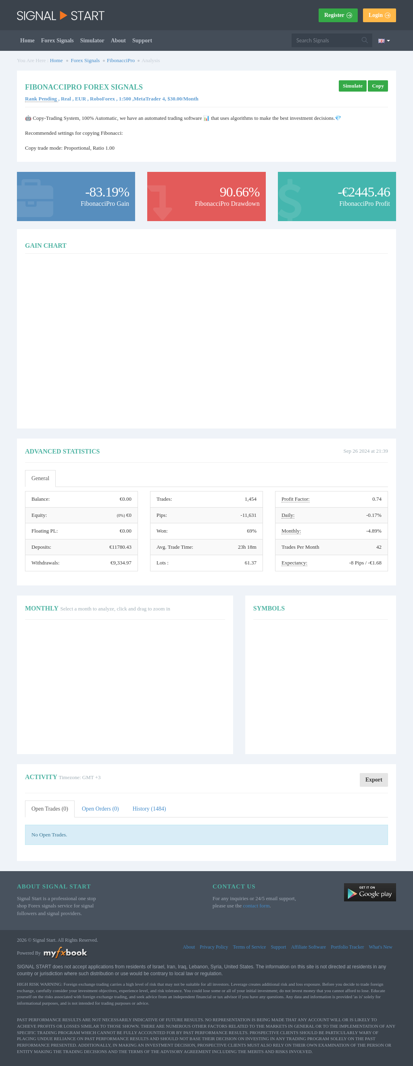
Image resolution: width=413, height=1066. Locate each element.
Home (27, 41)
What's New (380, 947)
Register (338, 15)
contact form (256, 906)
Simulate (353, 86)
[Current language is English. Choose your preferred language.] (384, 40)
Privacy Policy (214, 947)
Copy (378, 86)
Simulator (92, 41)
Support (142, 41)
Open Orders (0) (100, 809)
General (40, 478)
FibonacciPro (121, 60)
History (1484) (149, 809)
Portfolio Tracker (347, 947)
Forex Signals (57, 41)
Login (379, 15)
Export (373, 780)
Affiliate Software (308, 947)
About (118, 41)
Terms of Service (249, 947)
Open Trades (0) (49, 809)
